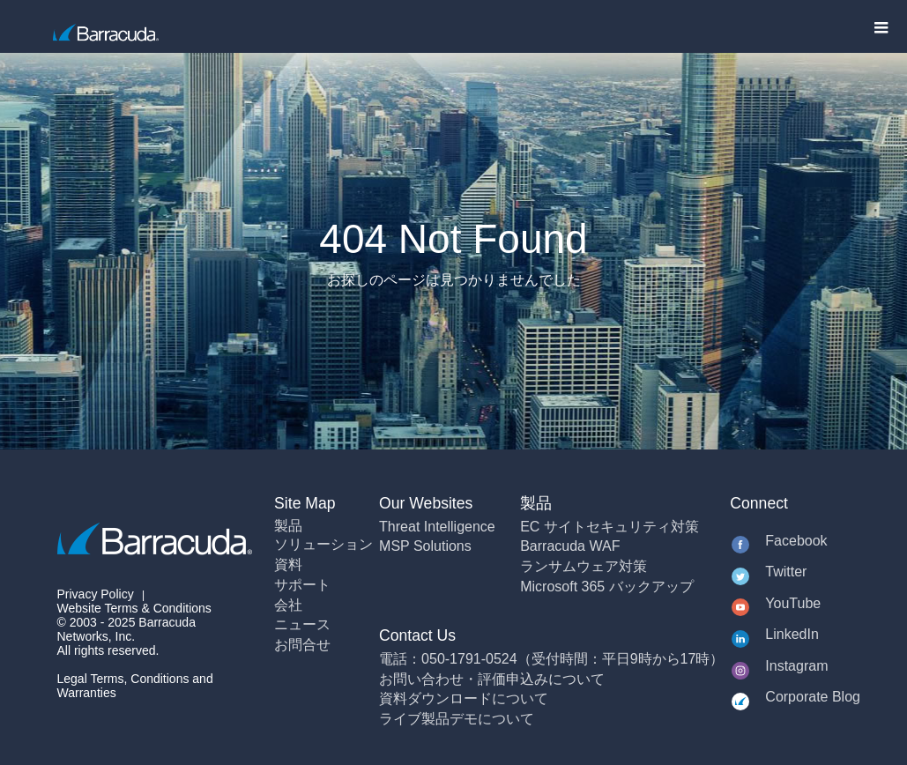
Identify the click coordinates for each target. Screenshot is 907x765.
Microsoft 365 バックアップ (606, 586)
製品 (288, 525)
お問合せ (302, 644)
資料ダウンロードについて (463, 698)
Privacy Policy (95, 594)
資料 (288, 564)
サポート (302, 584)
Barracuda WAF (570, 545)
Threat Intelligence (437, 526)
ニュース (302, 624)
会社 (288, 605)
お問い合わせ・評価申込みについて (492, 679)
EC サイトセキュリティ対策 (609, 526)
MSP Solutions (425, 545)
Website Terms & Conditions (134, 608)
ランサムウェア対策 (583, 566)
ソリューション (323, 544)
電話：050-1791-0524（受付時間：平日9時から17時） (551, 658)
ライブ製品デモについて (456, 718)
